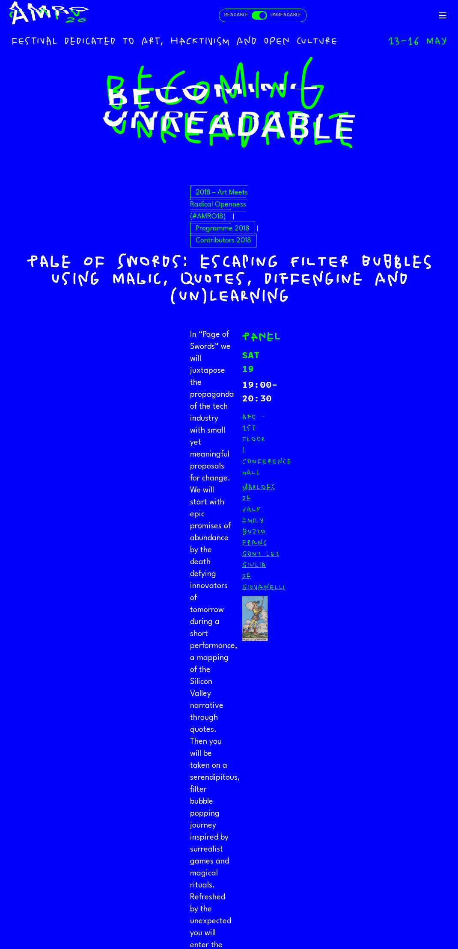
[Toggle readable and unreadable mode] (263, 15)
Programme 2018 (223, 228)
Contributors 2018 (223, 240)
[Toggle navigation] (442, 15)
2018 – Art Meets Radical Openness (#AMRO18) (219, 204)
